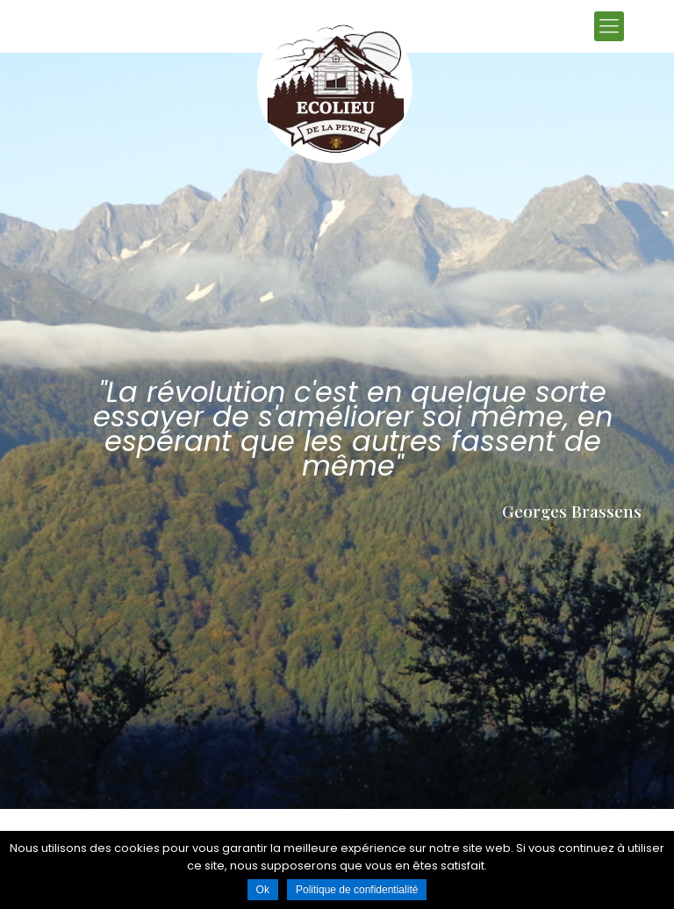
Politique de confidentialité (357, 890)
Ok (262, 890)
